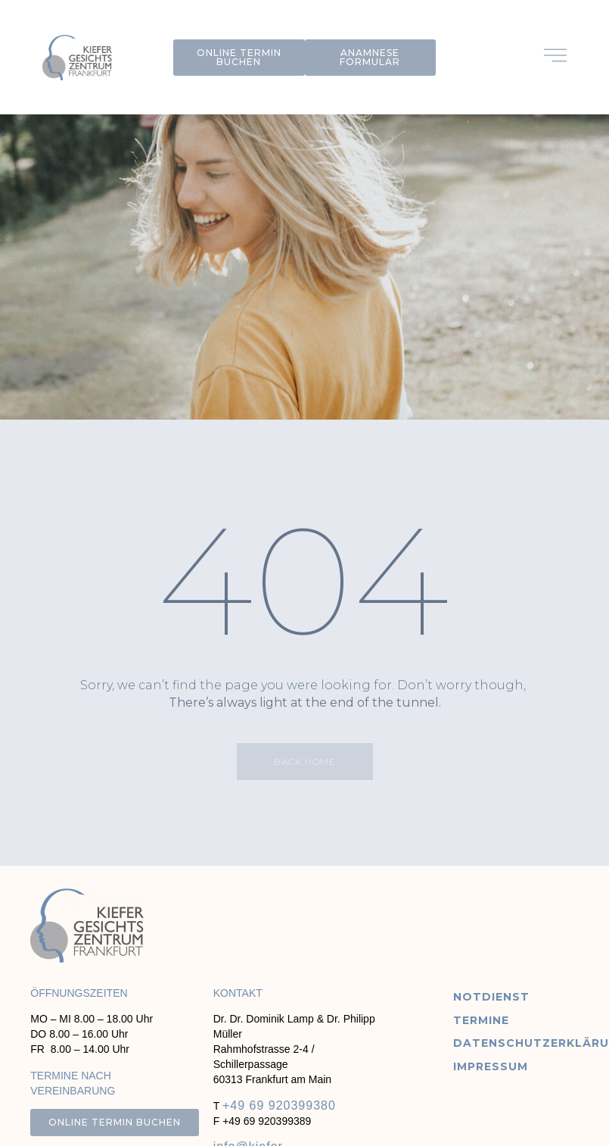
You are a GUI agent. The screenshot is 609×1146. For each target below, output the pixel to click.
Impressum (490, 1066)
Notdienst (491, 997)
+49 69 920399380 (279, 1105)
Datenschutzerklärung (514, 1043)
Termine (481, 1020)
